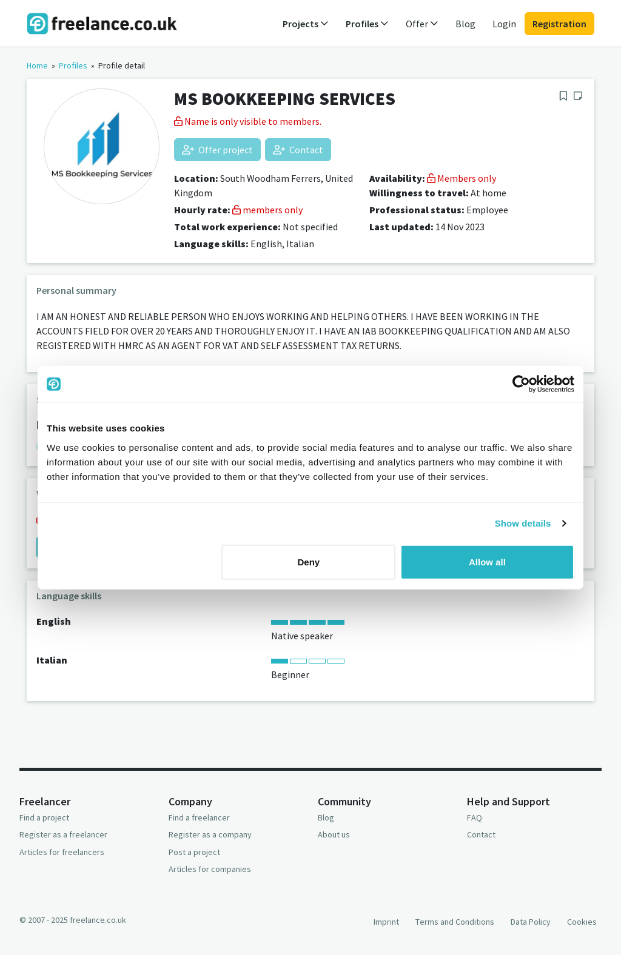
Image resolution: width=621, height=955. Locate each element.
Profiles (73, 65)
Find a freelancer (199, 817)
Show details (523, 523)
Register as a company (210, 834)
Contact (298, 150)
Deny (309, 561)
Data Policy (531, 921)
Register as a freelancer (63, 834)
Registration (559, 24)
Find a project (44, 817)
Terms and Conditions (454, 921)
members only (267, 210)
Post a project (194, 852)
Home (37, 65)
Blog (465, 24)
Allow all (487, 561)
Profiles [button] (367, 24)
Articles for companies (210, 868)
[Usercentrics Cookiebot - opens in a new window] (521, 384)
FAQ (474, 817)
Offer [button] (422, 24)
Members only (461, 178)
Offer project (217, 150)
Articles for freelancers (61, 852)
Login (504, 24)
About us (334, 834)
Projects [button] (306, 24)
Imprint (386, 921)
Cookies (582, 921)
